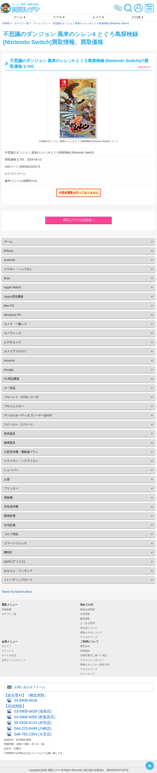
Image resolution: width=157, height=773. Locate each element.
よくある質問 (87, 623)
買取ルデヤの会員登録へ (78, 220)
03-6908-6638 (25, 700)
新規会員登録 (87, 609)
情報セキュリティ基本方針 (95, 664)
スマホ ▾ (59, 17)
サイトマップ (87, 673)
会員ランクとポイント (14, 660)
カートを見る (9, 655)
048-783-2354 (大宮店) (33, 734)
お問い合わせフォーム (29, 687)
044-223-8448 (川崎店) (33, 728)
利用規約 (85, 650)
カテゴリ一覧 (9, 614)
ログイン (6, 646)
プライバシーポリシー (92, 660)
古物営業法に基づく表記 (93, 655)
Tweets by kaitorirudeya (17, 591)
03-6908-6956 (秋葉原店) (34, 717)
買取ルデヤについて (91, 632)
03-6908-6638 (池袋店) (33, 711)
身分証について (88, 627)
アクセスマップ (88, 637)
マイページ (8, 650)
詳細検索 (6, 609)
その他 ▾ (137, 17)
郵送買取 (85, 618)
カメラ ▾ (98, 17)
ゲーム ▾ (19, 17)
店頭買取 (85, 614)
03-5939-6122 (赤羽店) (33, 723)
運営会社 (85, 646)
